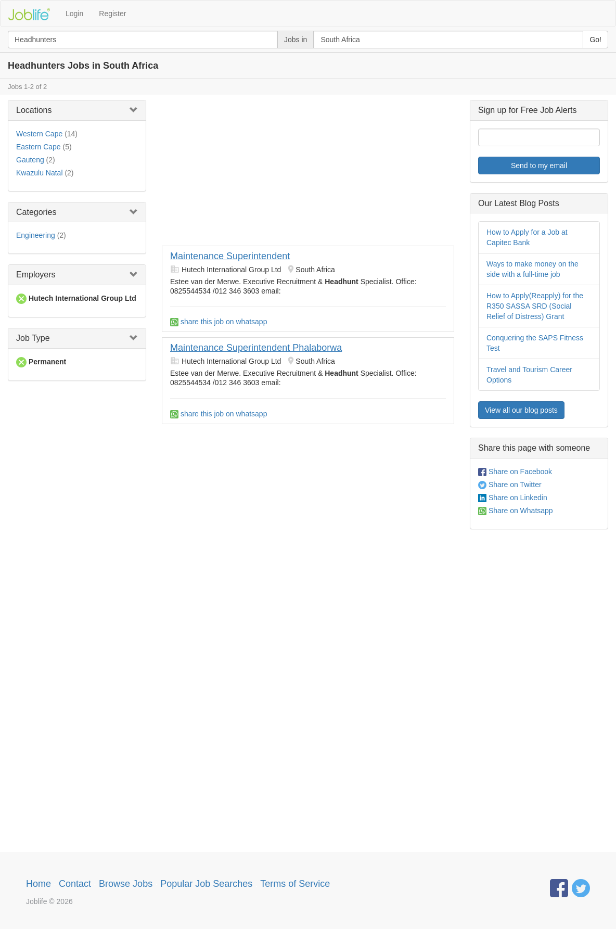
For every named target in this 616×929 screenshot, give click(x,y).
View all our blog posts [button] (521, 410)
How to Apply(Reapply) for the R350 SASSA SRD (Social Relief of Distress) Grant (534, 306)
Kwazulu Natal (39, 173)
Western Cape (39, 134)
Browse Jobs (125, 884)
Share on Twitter (510, 484)
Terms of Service (295, 884)
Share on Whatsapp (515, 510)
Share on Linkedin (512, 497)
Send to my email (539, 165)
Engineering (35, 235)
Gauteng (30, 160)
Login (74, 13)
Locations (34, 110)
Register (112, 13)
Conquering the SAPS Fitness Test (534, 343)
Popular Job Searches (206, 884)
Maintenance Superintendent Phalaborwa (256, 347)
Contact (75, 884)
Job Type (33, 338)
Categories (36, 212)
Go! (595, 39)
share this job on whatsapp (218, 321)
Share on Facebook (515, 471)
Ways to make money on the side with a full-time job (532, 269)
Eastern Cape (38, 147)
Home (38, 884)
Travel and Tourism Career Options (529, 374)
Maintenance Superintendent (230, 256)
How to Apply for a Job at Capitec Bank (527, 237)
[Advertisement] (308, 173)
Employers (36, 274)
